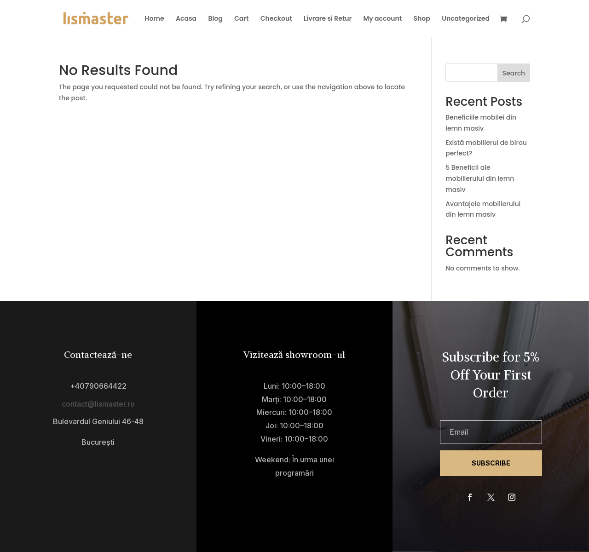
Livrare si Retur (328, 19)
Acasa (186, 19)
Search (513, 73)
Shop (422, 19)
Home (154, 19)
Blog (215, 19)
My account (383, 19)
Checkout (276, 19)
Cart (241, 19)
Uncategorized (466, 19)
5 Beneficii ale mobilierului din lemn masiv (479, 178)
